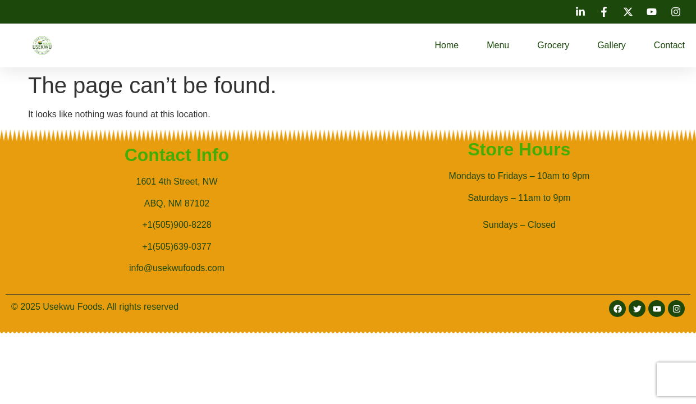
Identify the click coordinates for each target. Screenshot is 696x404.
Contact (669, 45)
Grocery (553, 45)
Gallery (611, 45)
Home (447, 45)
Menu (498, 45)
